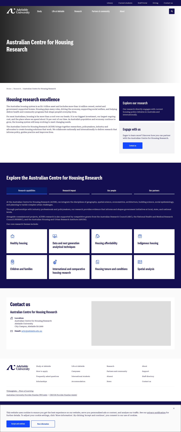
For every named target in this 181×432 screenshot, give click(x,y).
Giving (155, 3)
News (109, 381)
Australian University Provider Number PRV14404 (26, 395)
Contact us (168, 3)
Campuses (76, 371)
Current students (125, 3)
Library (110, 3)
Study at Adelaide (43, 366)
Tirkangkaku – (19, 391)
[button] (174, 408)
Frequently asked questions (47, 376)
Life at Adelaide (78, 366)
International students (81, 376)
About (144, 366)
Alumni (110, 376)
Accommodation (78, 381)
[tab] (26, 190)
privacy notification (156, 412)
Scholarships (41, 381)
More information (43, 424)
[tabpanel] (90, 240)
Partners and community (117, 371)
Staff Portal (142, 3)
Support (145, 371)
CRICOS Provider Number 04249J (63, 395)
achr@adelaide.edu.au (31, 331)
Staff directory (148, 376)
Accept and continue (18, 423)
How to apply (42, 371)
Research (110, 366)
